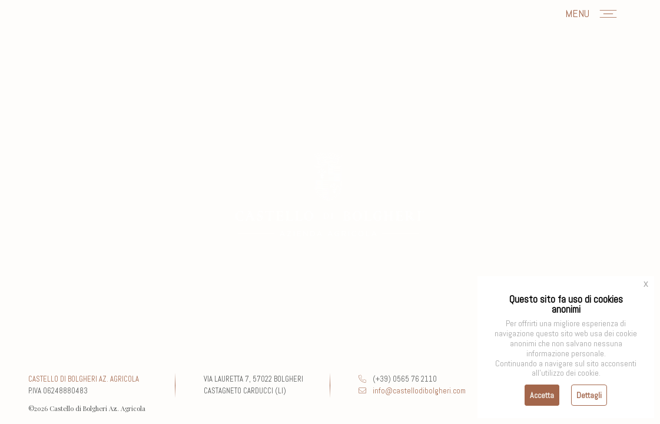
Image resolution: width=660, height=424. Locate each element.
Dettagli (589, 395)
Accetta (542, 395)
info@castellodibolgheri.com (412, 391)
